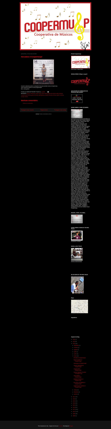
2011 (74, 409)
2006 (74, 415)
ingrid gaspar (41, 95)
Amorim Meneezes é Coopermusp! (79, 366)
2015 (74, 401)
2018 (74, 343)
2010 (74, 411)
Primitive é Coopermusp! (80, 357)
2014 (74, 403)
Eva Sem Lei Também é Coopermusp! (79, 383)
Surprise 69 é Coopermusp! (77, 369)
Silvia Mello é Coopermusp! (77, 376)
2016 (74, 399)
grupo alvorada (34, 95)
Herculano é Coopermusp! (80, 363)
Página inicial (43, 110)
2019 (74, 341)
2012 (74, 407)
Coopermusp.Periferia (26, 95)
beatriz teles (38, 93)
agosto (76, 349)
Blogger (71, 426)
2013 (74, 405)
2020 (74, 339)
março (75, 389)
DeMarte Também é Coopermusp (78, 379)
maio (75, 356)
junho (75, 353)
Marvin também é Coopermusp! (78, 360)
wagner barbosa (60, 95)
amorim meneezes (31, 93)
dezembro (76, 345)
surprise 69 (47, 95)
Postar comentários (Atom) (45, 114)
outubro (76, 347)
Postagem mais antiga (60, 110)
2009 (74, 413)
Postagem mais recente (27, 110)
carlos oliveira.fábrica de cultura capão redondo (52, 93)
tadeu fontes (53, 95)
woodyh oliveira (24, 96)
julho (75, 351)
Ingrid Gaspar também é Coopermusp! (79, 386)
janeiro (76, 394)
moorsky (60, 426)
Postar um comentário (28, 103)
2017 (74, 396)
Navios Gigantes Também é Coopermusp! (80, 373)
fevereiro (76, 392)
